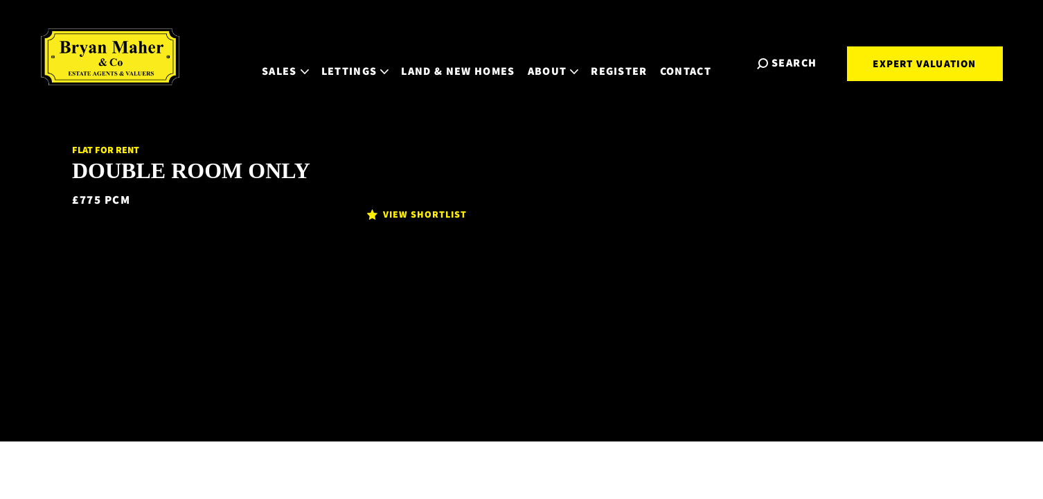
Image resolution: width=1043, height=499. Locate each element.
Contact (698, 62)
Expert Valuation (924, 63)
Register (631, 62)
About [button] (565, 62)
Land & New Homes (470, 62)
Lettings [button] (367, 62)
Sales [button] (297, 62)
